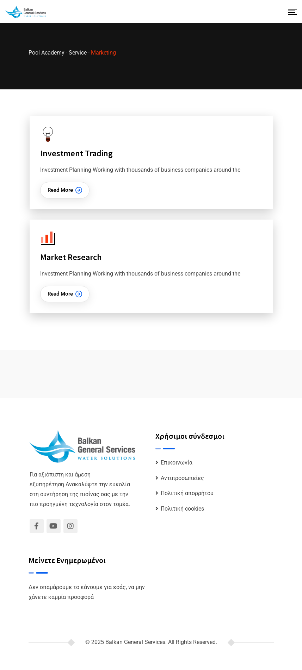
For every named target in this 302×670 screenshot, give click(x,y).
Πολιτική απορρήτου (187, 493)
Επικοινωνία (176, 462)
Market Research (71, 257)
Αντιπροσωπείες (182, 478)
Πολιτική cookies (182, 508)
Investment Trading (76, 153)
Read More (65, 190)
